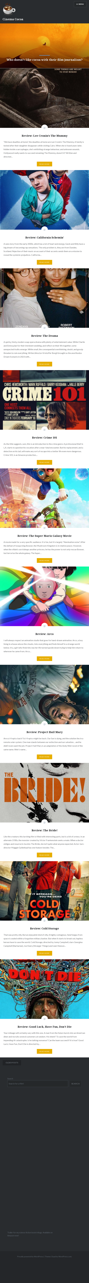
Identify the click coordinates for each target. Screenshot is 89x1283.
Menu (81, 4)
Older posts (12, 1062)
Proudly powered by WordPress (30, 1256)
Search (10, 1079)
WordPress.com (65, 1256)
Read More (44, 164)
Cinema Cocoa (13, 19)
